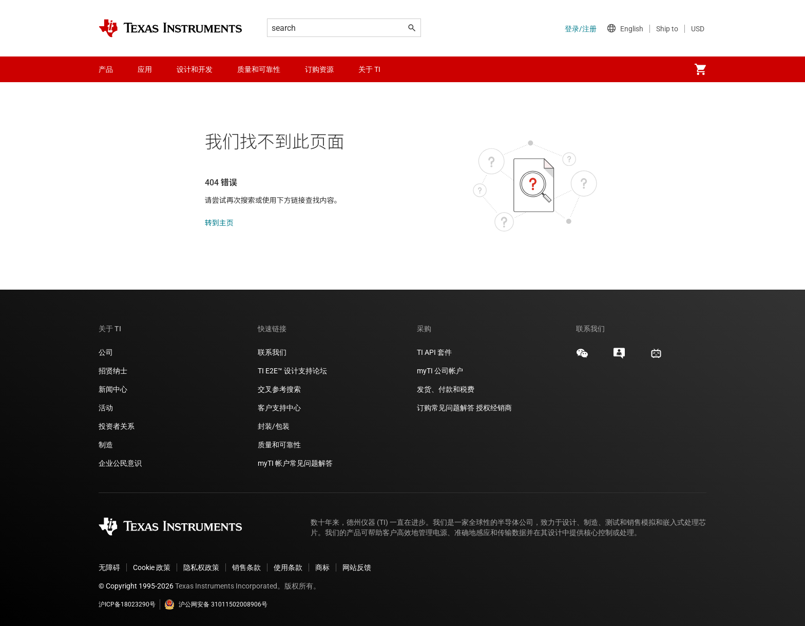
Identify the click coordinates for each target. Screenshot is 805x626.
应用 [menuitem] (145, 69)
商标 (322, 567)
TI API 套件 (434, 352)
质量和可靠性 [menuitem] (258, 69)
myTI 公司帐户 (440, 371)
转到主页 (219, 223)
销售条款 (246, 567)
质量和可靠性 (280, 445)
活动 (106, 408)
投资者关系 (117, 426)
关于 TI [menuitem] (369, 69)
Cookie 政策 (151, 567)
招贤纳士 (113, 371)
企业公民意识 (120, 463)
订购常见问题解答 (445, 408)
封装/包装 (274, 426)
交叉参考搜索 (279, 389)
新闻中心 (113, 389)
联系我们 (272, 352)
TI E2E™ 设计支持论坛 (292, 371)
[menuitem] (700, 69)
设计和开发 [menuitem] (195, 69)
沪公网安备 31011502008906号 (215, 604)
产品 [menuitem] (106, 69)
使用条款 (288, 567)
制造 (106, 445)
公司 (106, 352)
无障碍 (109, 567)
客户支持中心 (279, 408)
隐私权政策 (201, 567)
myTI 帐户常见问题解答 (295, 463)
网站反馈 (356, 567)
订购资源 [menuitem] (319, 69)
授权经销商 (494, 408)
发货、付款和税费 (445, 389)
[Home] (170, 28)
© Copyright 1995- (136, 586)
